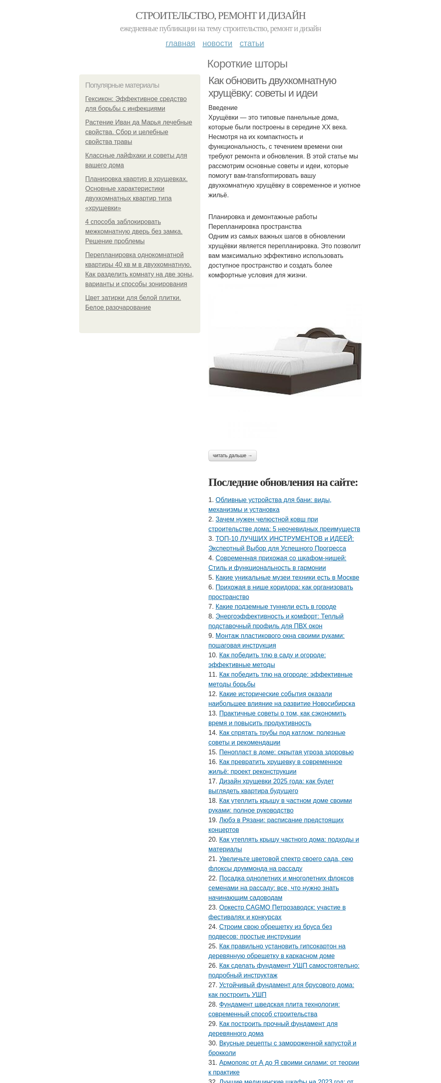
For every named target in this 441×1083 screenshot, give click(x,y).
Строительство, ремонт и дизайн (220, 15)
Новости (217, 43)
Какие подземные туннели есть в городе (276, 606)
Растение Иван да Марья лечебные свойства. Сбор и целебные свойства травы (138, 132)
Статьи (251, 43)
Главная (180, 43)
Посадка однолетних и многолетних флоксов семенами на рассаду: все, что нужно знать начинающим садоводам (281, 888)
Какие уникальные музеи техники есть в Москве (287, 577)
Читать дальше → (232, 455)
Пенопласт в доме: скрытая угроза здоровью (286, 752)
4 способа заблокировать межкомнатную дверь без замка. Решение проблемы (134, 231)
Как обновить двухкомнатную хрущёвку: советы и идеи (272, 86)
